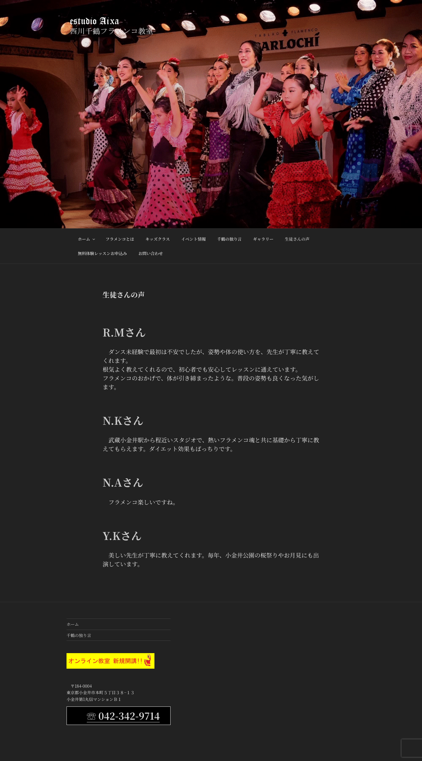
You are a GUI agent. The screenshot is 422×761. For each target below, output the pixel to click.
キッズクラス (157, 239)
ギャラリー (263, 239)
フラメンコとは (120, 239)
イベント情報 (193, 239)
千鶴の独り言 (229, 239)
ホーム (87, 239)
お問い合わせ (150, 253)
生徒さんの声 (297, 239)
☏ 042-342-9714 (123, 715)
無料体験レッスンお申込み (102, 253)
